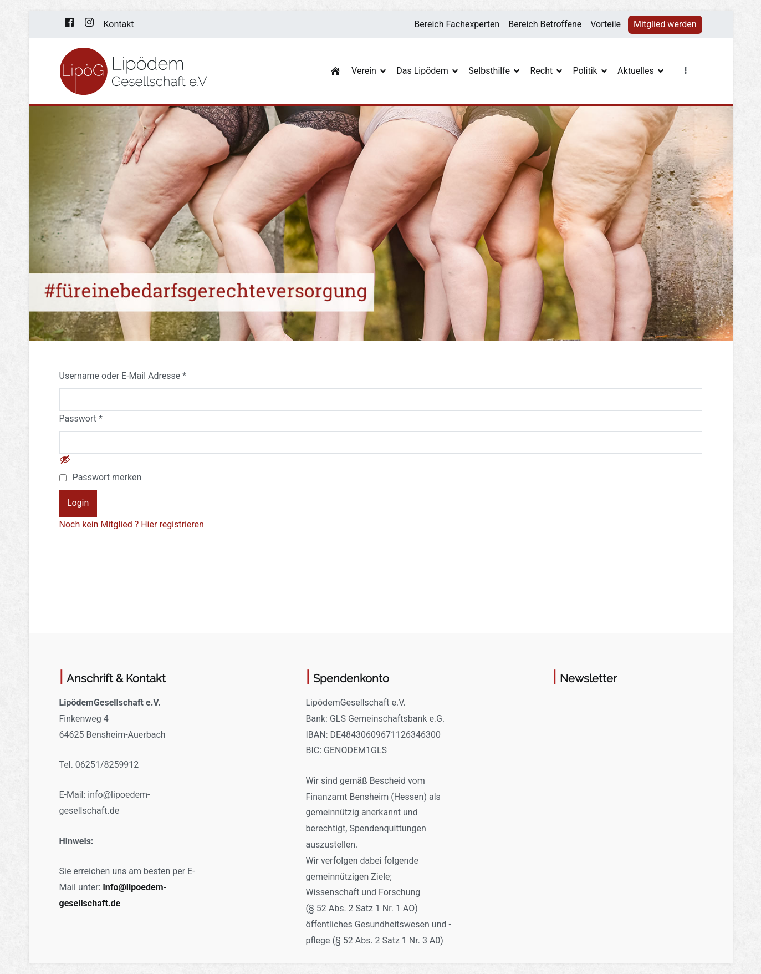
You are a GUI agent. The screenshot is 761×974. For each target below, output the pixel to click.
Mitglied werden (665, 24)
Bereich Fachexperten (456, 24)
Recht (541, 70)
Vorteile (605, 24)
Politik (585, 70)
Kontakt (119, 24)
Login (78, 503)
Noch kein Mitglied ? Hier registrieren (131, 524)
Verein (363, 70)
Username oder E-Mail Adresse (123, 376)
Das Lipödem (422, 70)
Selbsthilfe (489, 70)
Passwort (81, 418)
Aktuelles (635, 70)
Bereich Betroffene (544, 24)
